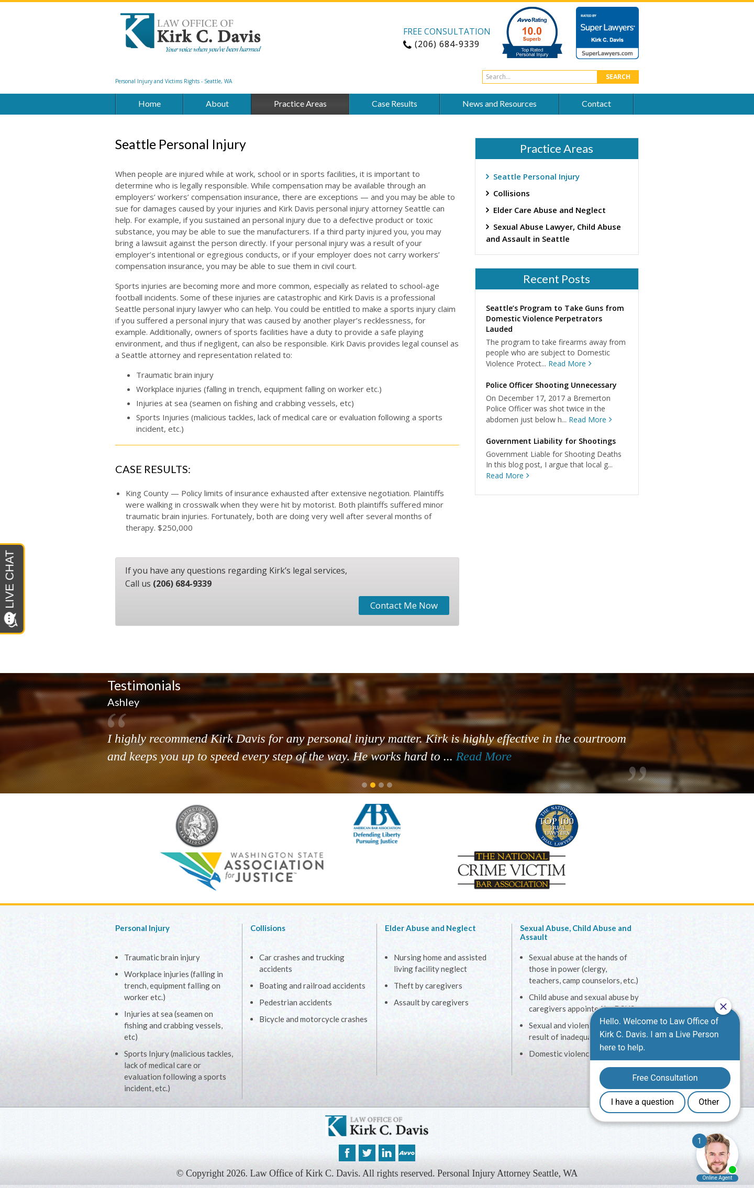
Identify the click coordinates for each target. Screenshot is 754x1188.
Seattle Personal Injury (536, 176)
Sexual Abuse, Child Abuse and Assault (575, 932)
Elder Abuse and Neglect (430, 928)
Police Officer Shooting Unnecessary (551, 385)
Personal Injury (142, 928)
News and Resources (499, 103)
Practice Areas (300, 103)
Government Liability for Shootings (551, 441)
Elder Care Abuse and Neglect (549, 210)
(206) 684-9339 (182, 583)
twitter (367, 1153)
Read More (567, 363)
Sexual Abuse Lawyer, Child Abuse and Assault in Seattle (553, 232)
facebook (347, 1153)
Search (618, 76)
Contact (596, 103)
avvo (406, 1153)
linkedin (387, 1153)
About (217, 103)
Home (149, 103)
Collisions (511, 193)
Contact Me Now (404, 605)
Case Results (394, 103)
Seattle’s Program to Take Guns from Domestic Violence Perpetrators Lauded (555, 318)
